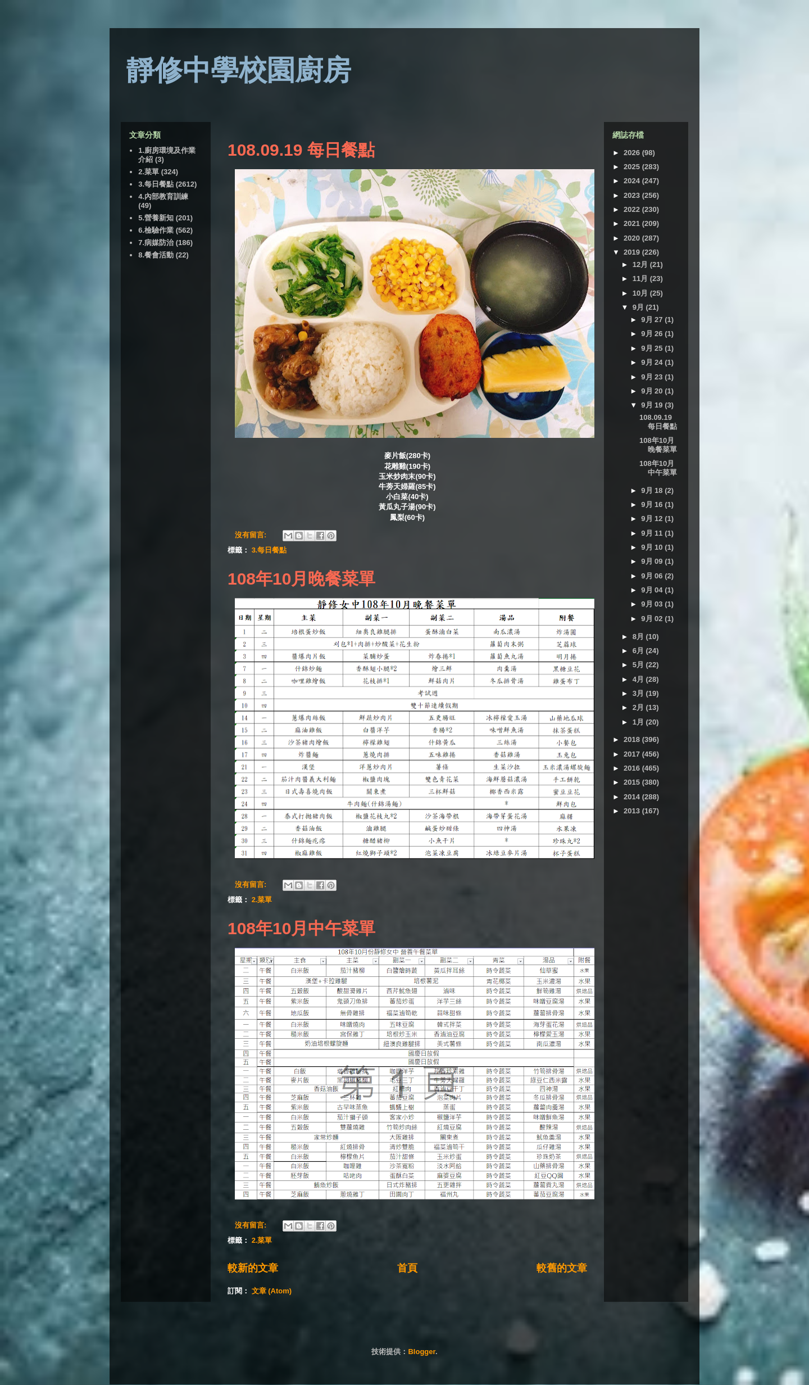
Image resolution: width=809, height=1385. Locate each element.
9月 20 (653, 391)
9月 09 (653, 561)
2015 (633, 782)
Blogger (421, 1351)
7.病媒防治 (156, 242)
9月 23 (653, 377)
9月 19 (653, 405)
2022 (633, 209)
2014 (633, 797)
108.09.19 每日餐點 (301, 150)
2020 (633, 238)
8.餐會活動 (156, 255)
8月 (639, 636)
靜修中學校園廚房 (238, 70)
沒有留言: (252, 535)
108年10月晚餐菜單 (301, 578)
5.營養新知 (156, 218)
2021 (633, 223)
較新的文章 (253, 1268)
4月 (639, 679)
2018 (633, 739)
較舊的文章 (562, 1268)
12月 (641, 264)
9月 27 (653, 319)
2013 (633, 811)
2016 (633, 768)
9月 (639, 307)
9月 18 (653, 490)
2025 (633, 166)
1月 (639, 722)
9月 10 (653, 547)
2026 (633, 152)
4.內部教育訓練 (163, 196)
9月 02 (653, 618)
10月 (641, 293)
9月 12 (653, 518)
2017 (633, 754)
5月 (639, 664)
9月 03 (653, 604)
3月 (639, 693)
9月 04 (653, 590)
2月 (639, 707)
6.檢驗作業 (156, 230)
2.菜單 (262, 899)
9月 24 (653, 362)
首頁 (407, 1268)
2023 (633, 195)
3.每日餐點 (269, 550)
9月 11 (653, 533)
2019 (633, 252)
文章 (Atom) (272, 1291)
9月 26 (653, 333)
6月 (639, 650)
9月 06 (653, 576)
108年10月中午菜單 (301, 928)
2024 (633, 180)
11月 (641, 278)
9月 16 (653, 504)
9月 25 (653, 348)
